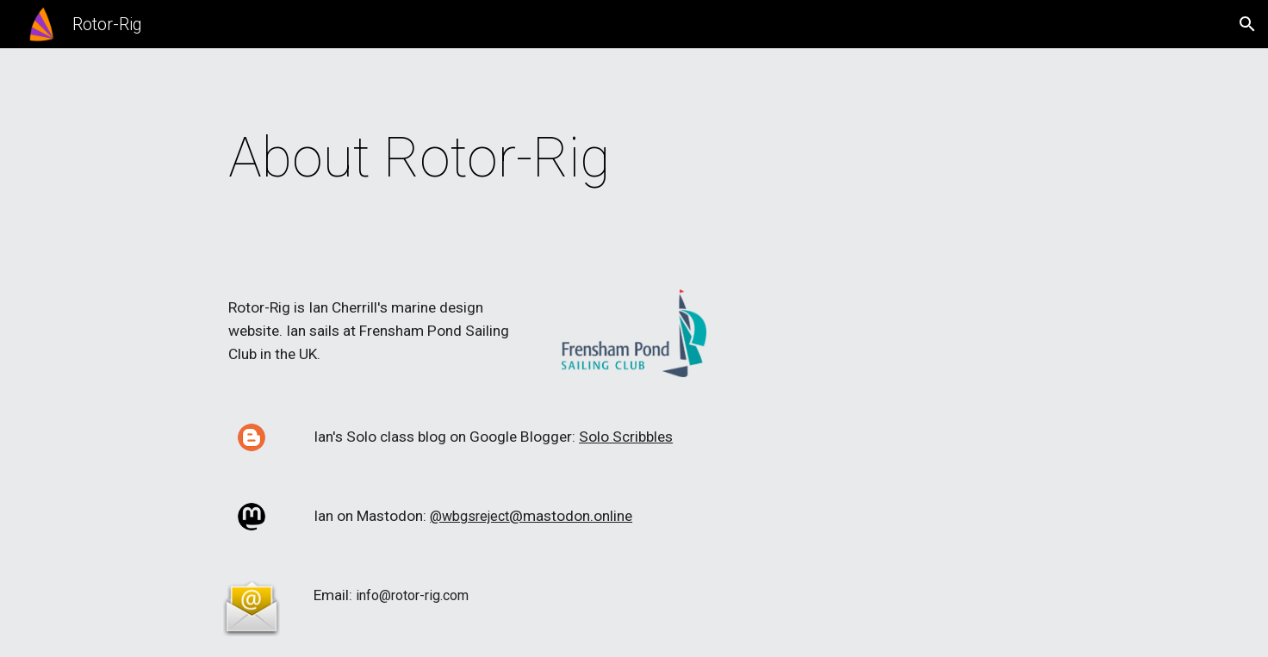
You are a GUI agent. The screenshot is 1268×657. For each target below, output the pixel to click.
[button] (1247, 24)
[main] (548, 158)
